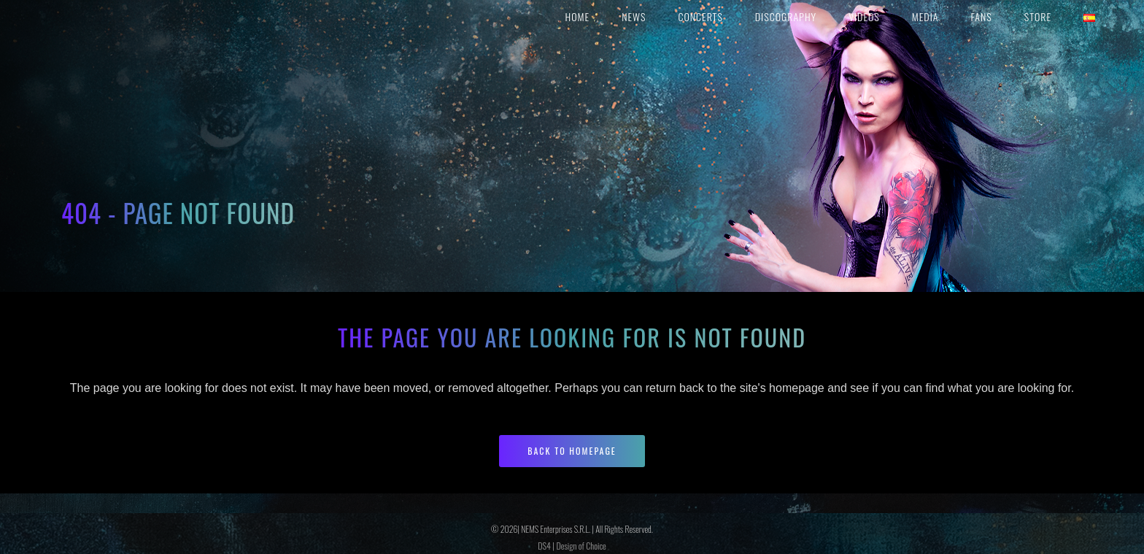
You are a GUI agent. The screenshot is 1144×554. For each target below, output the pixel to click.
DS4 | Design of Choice (572, 545)
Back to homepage (572, 451)
